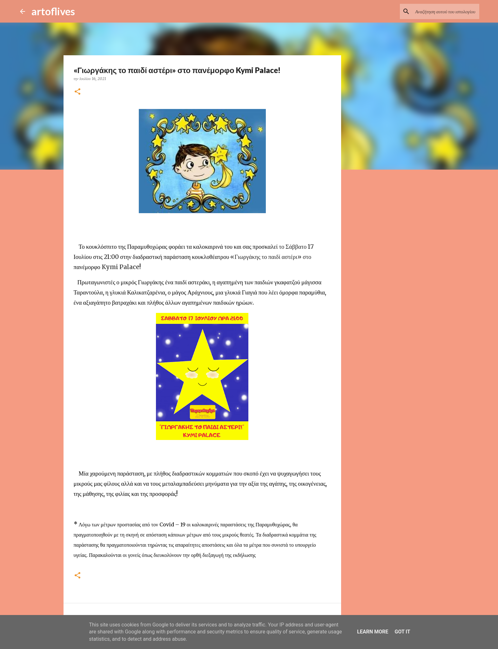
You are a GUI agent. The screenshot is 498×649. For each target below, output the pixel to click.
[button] (77, 92)
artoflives (53, 11)
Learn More (372, 632)
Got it (402, 632)
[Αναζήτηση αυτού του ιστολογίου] (446, 11)
